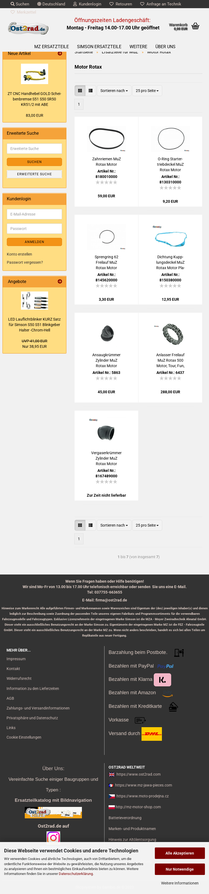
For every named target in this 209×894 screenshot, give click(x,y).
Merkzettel (23, 12)
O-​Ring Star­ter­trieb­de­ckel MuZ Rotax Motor (170, 164)
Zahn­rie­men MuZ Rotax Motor (106, 162)
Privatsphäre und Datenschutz (32, 718)
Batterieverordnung (125, 818)
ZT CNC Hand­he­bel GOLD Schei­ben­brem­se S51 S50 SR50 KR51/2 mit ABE (34, 99)
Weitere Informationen (180, 883)
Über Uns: (53, 768)
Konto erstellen (19, 254)
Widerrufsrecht (19, 678)
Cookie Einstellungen (24, 737)
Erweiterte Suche (34, 174)
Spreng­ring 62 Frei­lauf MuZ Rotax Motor (106, 262)
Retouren (120, 4)
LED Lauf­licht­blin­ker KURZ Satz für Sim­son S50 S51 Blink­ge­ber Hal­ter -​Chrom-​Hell (34, 324)
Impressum (16, 659)
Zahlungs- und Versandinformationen (38, 708)
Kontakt (13, 668)
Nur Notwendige (180, 869)
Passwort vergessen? (25, 262)
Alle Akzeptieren (179, 853)
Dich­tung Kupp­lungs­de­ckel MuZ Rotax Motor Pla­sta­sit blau (170, 263)
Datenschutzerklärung (76, 874)
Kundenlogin (87, 4)
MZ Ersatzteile (51, 46)
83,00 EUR (34, 115)
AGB (10, 698)
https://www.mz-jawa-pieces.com (143, 785)
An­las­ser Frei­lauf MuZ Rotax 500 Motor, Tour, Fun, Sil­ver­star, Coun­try (170, 360)
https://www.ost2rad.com (138, 774)
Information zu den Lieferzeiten (33, 688)
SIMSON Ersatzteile (99, 46)
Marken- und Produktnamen (132, 829)
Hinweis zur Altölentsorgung (132, 839)
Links (11, 728)
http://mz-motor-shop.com (138, 807)
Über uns (165, 46)
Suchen (20, 4)
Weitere (138, 46)
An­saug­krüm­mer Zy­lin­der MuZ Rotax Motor (106, 360)
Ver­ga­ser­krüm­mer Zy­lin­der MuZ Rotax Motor (106, 458)
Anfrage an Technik (160, 4)
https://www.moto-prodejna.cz (142, 796)
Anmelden (34, 242)
